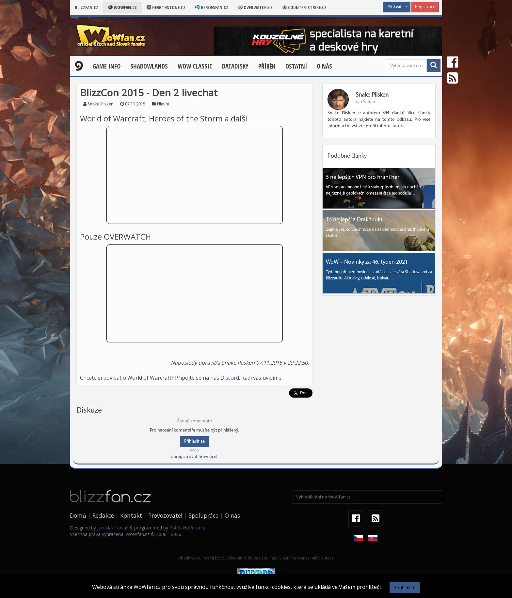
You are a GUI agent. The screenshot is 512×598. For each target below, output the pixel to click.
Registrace (425, 7)
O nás (324, 66)
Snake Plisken (101, 104)
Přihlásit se (396, 7)
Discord (229, 377)
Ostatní (296, 66)
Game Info (106, 66)
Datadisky (235, 66)
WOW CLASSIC (195, 66)
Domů (78, 515)
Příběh (267, 66)
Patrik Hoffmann (186, 528)
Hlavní (163, 104)
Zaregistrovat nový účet (194, 456)
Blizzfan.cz (86, 7)
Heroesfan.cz (211, 7)
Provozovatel (165, 515)
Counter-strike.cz (304, 7)
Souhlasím (405, 587)
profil (371, 126)
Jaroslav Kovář (112, 528)
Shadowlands (149, 66)
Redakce (103, 515)
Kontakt (131, 515)
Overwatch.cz (255, 7)
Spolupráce (203, 515)
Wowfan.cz (122, 7)
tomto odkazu (396, 119)
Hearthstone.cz (166, 7)
